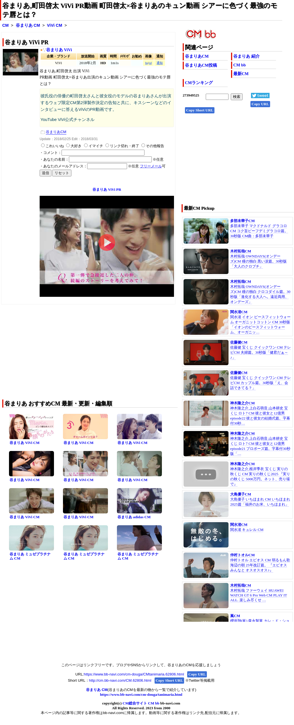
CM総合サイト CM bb (141, 703)
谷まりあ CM (28, 25)
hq (146, 62)
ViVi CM (54, 25)
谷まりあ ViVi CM (25, 443)
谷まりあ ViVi (59, 50)
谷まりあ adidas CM (134, 517)
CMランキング (199, 82)
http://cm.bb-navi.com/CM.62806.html (120, 680)
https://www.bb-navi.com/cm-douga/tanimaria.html (141, 694)
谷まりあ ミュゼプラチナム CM (30, 556)
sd (150, 62)
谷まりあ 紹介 (246, 56)
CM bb (239, 65)
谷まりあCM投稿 (201, 65)
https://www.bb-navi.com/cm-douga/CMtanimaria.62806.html (134, 674)
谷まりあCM (197, 56)
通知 (160, 62)
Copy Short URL (199, 110)
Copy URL (260, 104)
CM (5, 25)
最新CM (240, 73)
